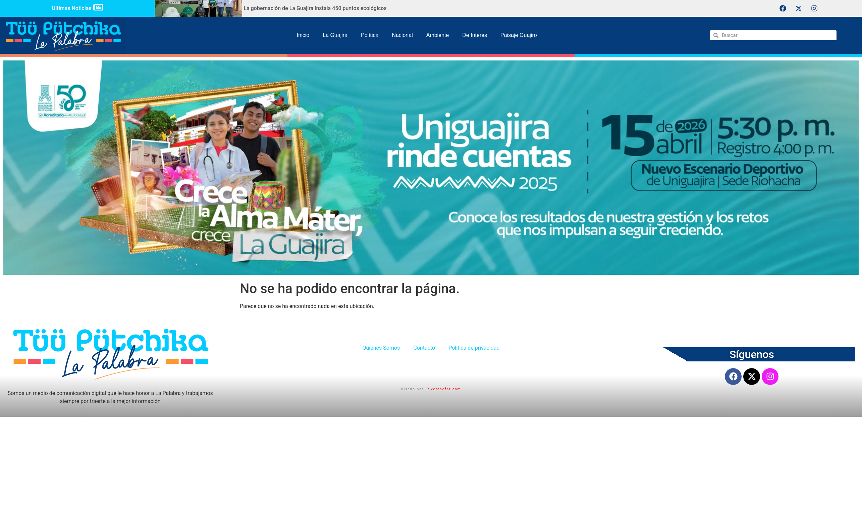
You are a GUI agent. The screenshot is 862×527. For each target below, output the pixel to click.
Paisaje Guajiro (518, 35)
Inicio (303, 35)
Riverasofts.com (444, 389)
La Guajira (335, 35)
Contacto (424, 348)
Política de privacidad (473, 348)
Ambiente (437, 35)
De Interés (474, 35)
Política (369, 35)
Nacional (402, 35)
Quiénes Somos (381, 348)
